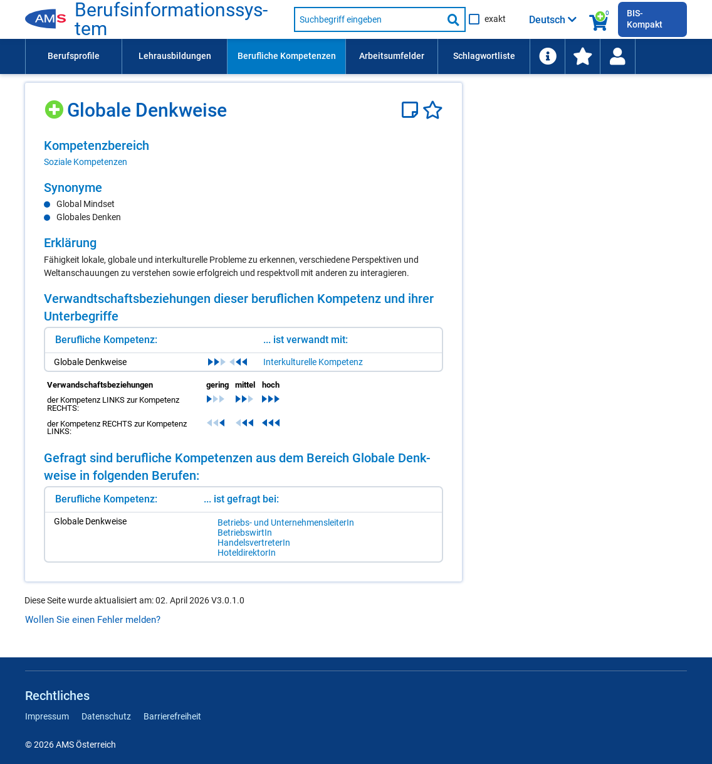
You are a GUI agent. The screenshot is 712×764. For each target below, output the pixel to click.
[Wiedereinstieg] (617, 56)
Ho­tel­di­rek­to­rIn (246, 552)
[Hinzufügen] (55, 105)
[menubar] (356, 56)
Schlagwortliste (484, 56)
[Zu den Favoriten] (582, 56)
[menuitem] (73, 56)
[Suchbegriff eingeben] (368, 19)
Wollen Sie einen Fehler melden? (92, 619)
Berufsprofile (74, 56)
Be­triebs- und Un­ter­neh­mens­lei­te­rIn (285, 522)
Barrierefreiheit (172, 716)
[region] (243, 153)
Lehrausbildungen (175, 56)
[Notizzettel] (412, 110)
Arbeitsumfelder (391, 56)
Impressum (47, 716)
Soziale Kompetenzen (85, 162)
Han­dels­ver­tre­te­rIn (253, 542)
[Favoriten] (432, 110)
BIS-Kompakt (644, 18)
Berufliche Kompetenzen (287, 56)
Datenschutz (106, 716)
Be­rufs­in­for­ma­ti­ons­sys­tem (171, 19)
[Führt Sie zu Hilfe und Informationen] (547, 56)
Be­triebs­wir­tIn (244, 532)
